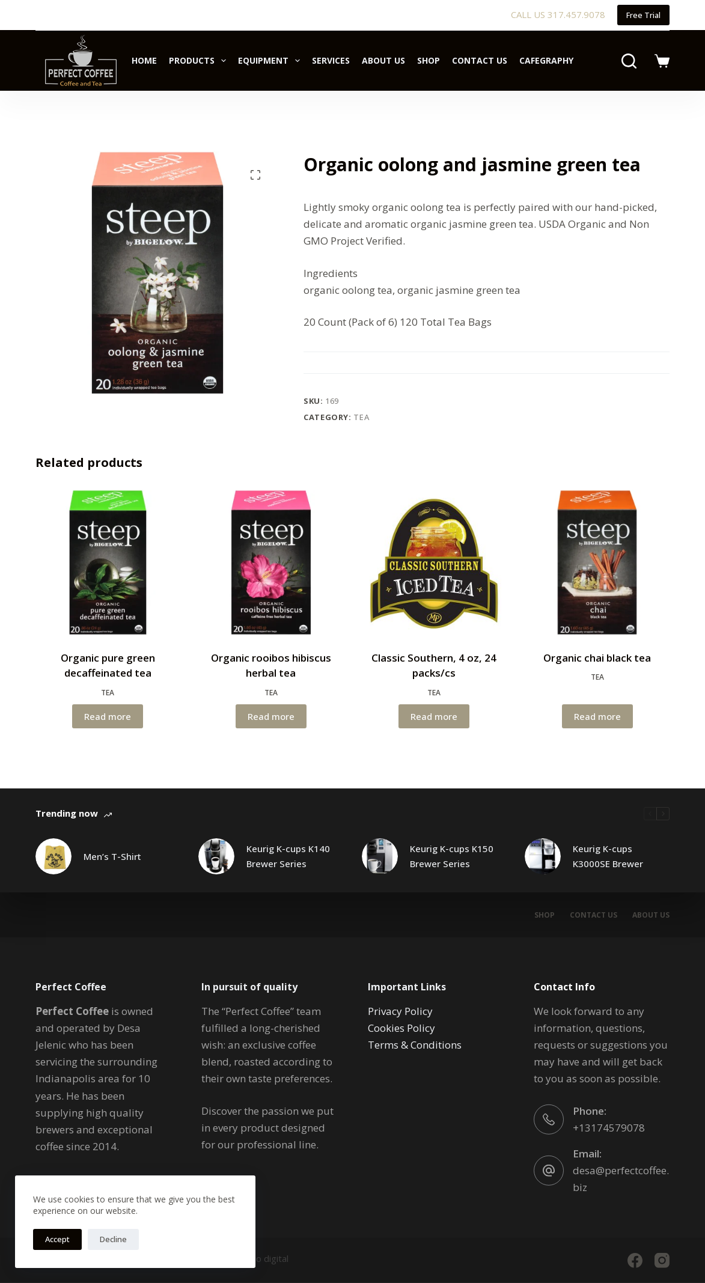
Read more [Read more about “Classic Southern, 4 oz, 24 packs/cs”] (433, 716)
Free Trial (643, 15)
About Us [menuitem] (383, 60)
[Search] (628, 61)
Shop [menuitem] (428, 60)
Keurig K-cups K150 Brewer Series (451, 856)
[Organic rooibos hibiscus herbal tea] (270, 562)
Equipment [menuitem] (271, 60)
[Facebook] (634, 1260)
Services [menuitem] (331, 60)
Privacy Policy (400, 1011)
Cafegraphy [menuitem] (546, 60)
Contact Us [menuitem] (479, 60)
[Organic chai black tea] (597, 562)
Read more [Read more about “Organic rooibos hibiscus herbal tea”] (271, 716)
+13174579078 (609, 1128)
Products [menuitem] (200, 60)
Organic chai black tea (597, 658)
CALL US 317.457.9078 (558, 14)
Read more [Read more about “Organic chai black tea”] (597, 716)
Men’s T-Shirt (112, 856)
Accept (57, 1239)
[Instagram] (662, 1260)
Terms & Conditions (415, 1045)
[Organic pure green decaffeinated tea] (107, 562)
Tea (361, 417)
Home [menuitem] (144, 60)
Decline (113, 1239)
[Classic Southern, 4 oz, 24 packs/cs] (434, 562)
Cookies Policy (401, 1028)
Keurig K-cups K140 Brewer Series (288, 856)
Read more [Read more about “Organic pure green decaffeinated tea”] (107, 716)
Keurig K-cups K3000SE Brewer (608, 856)
